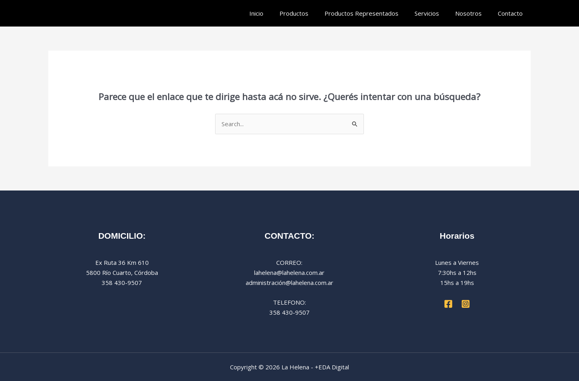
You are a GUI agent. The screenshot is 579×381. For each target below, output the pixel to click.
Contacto (510, 13)
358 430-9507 (289, 312)
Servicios (427, 13)
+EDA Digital (332, 367)
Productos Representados (361, 13)
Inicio (256, 13)
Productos (293, 13)
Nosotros (468, 13)
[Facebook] (448, 303)
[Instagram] (465, 303)
